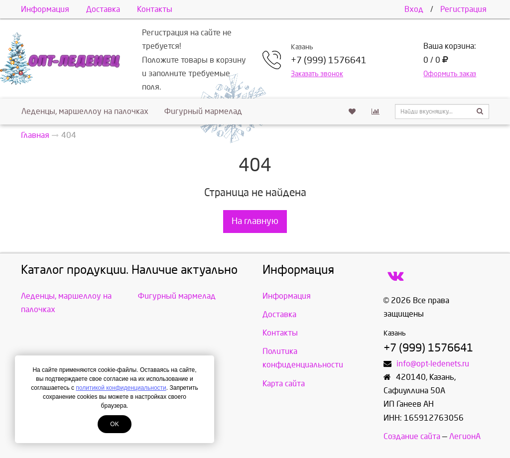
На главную (255, 221)
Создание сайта (411, 436)
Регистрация (463, 9)
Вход (413, 9)
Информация (45, 9)
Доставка (103, 9)
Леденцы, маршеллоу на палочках (84, 111)
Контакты (154, 9)
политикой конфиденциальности (121, 387)
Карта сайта (283, 383)
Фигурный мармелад (203, 111)
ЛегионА (465, 436)
